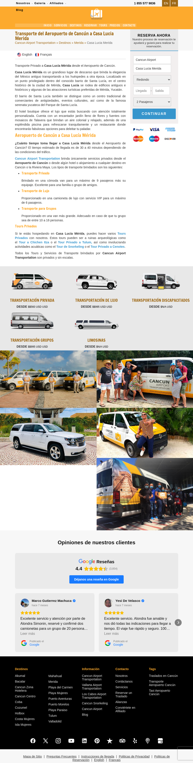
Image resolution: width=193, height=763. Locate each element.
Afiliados (56, 3)
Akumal (20, 664)
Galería (39, 3)
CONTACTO (129, 26)
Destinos (65, 43)
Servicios (121, 676)
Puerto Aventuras (60, 687)
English (99, 749)
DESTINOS (77, 26)
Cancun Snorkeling (95, 692)
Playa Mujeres (58, 682)
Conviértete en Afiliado (125, 698)
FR (174, 3)
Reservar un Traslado (123, 683)
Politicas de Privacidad (134, 745)
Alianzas (121, 691)
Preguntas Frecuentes (61, 745)
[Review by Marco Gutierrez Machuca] (54, 590)
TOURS (104, 26)
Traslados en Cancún (163, 664)
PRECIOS (115, 26)
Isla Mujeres (23, 713)
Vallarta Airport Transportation (92, 675)
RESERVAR (91, 26)
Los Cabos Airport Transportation (94, 684)
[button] (15, 611)
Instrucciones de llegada (97, 745)
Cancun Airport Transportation (35, 43)
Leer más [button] (27, 622)
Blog (85, 703)
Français (115, 749)
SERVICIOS (62, 26)
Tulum (52, 704)
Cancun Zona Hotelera (24, 677)
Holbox (20, 702)
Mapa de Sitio (32, 745)
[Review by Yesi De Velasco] (130, 590)
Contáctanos (124, 670)
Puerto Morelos (58, 693)
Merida (79, 43)
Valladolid (54, 710)
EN (166, 3)
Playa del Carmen (60, 676)
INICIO (51, 26)
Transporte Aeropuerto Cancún (162, 672)
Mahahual (55, 665)
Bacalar (20, 670)
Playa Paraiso (57, 699)
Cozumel (21, 696)
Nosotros (23, 3)
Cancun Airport (92, 698)
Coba (18, 691)
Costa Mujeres (25, 708)
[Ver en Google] (24, 591)
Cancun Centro (25, 685)
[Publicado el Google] (32, 631)
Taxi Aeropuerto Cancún (159, 681)
